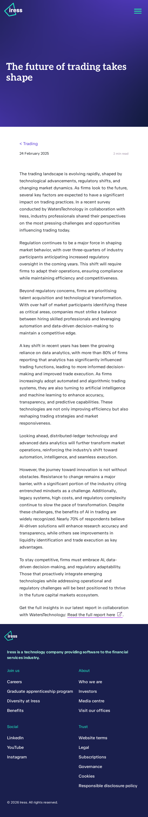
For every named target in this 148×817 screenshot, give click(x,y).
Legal (84, 747)
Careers (14, 681)
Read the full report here (95, 614)
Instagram (17, 757)
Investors (88, 691)
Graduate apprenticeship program (40, 691)
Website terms (93, 737)
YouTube (15, 747)
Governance (90, 766)
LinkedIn (15, 737)
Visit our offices (94, 710)
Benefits (15, 710)
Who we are (90, 681)
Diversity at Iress (23, 700)
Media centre (91, 700)
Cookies (87, 776)
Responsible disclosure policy (108, 785)
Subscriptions (92, 757)
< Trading (28, 143)
